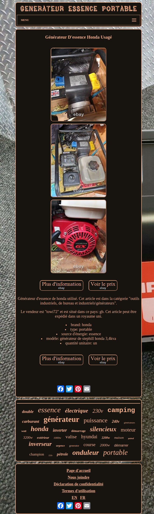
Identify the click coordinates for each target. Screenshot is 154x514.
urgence (60, 445)
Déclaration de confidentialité (78, 484)
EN (74, 497)
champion (36, 454)
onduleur (85, 452)
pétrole (62, 454)
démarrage (78, 431)
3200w (28, 437)
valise (71, 436)
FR (82, 497)
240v (115, 421)
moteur (128, 430)
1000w (57, 437)
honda (39, 429)
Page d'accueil (78, 470)
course (90, 444)
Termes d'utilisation (78, 491)
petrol (131, 438)
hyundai (89, 436)
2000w (105, 445)
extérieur (43, 437)
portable (115, 452)
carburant (30, 421)
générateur (61, 419)
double (28, 411)
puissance (95, 420)
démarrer (121, 445)
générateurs (129, 422)
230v (98, 411)
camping (121, 410)
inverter (60, 430)
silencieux (103, 429)
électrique (76, 410)
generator (74, 445)
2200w (106, 437)
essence (49, 410)
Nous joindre (78, 477)
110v (50, 455)
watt (23, 431)
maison (119, 437)
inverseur (40, 444)
